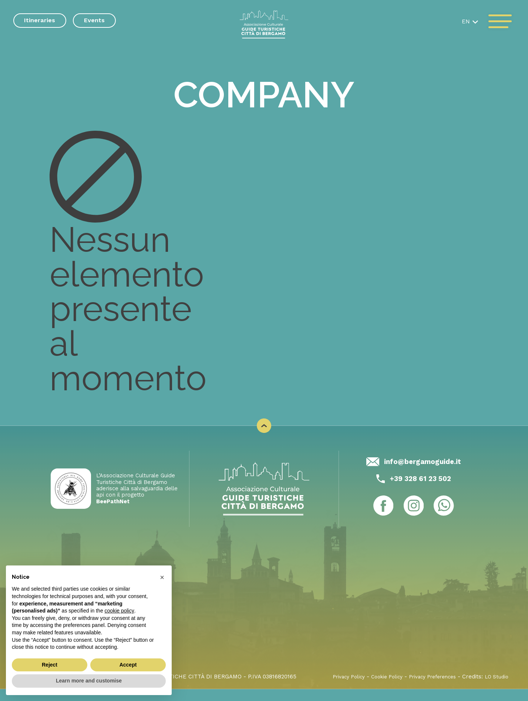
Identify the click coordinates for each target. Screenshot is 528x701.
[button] (468, 21)
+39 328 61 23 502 (420, 489)
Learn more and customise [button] (89, 681)
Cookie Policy (375, 688)
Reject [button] (49, 665)
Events (94, 20)
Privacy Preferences (426, 688)
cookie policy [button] (119, 611)
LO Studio (495, 688)
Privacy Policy (331, 688)
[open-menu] (500, 22)
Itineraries (39, 20)
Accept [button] (128, 665)
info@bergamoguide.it (423, 472)
